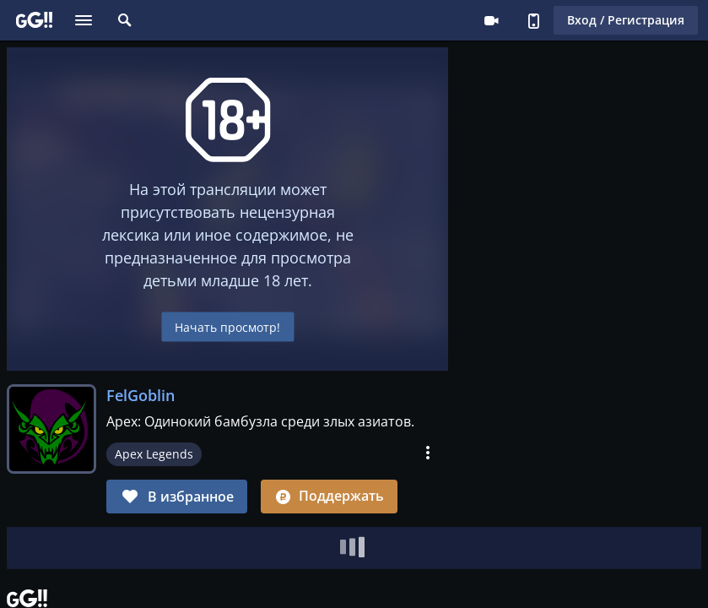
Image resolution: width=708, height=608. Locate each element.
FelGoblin (140, 395)
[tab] (50, 546)
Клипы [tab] (127, 546)
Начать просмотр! (227, 326)
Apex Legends (154, 454)
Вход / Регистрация (625, 20)
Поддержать (329, 495)
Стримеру (491, 20)
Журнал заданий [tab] (230, 546)
